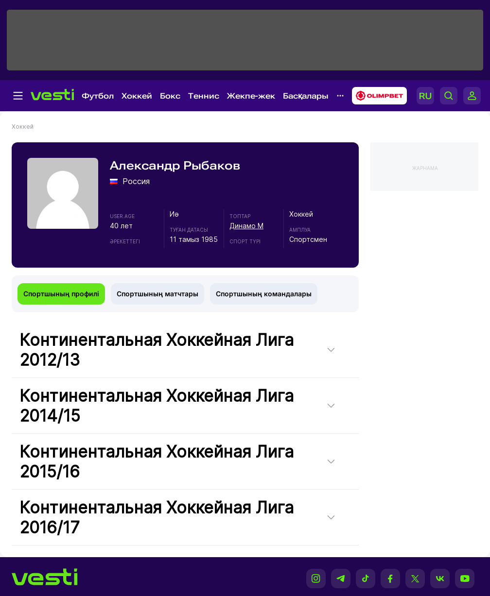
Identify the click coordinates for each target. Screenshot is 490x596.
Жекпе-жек (251, 96)
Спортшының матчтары (157, 293)
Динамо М (246, 225)
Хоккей (137, 96)
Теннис (203, 96)
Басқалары (306, 96)
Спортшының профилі (61, 293)
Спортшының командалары (264, 293)
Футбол (98, 96)
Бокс (170, 96)
